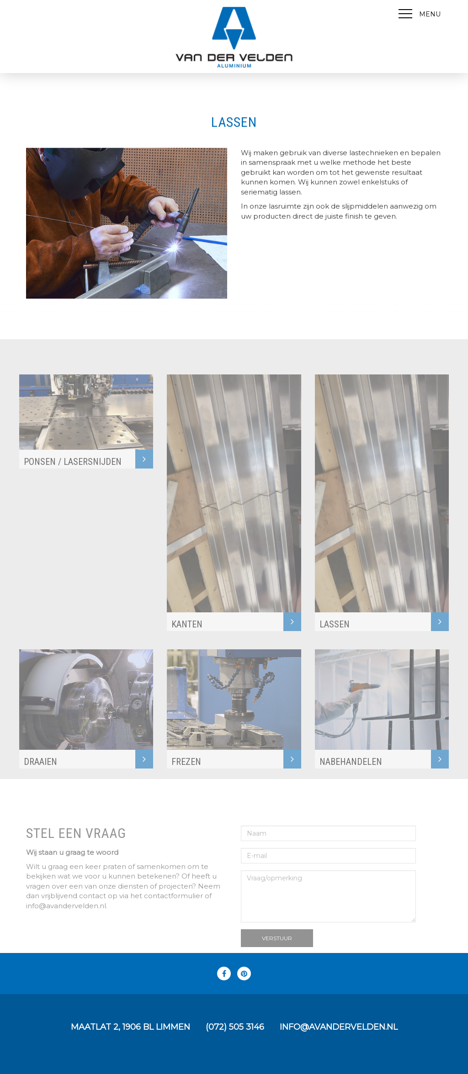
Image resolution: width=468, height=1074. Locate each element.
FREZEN (186, 770)
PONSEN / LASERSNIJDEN (73, 470)
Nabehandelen (350, 770)
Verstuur (277, 946)
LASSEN (334, 633)
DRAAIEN (40, 770)
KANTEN (186, 633)
